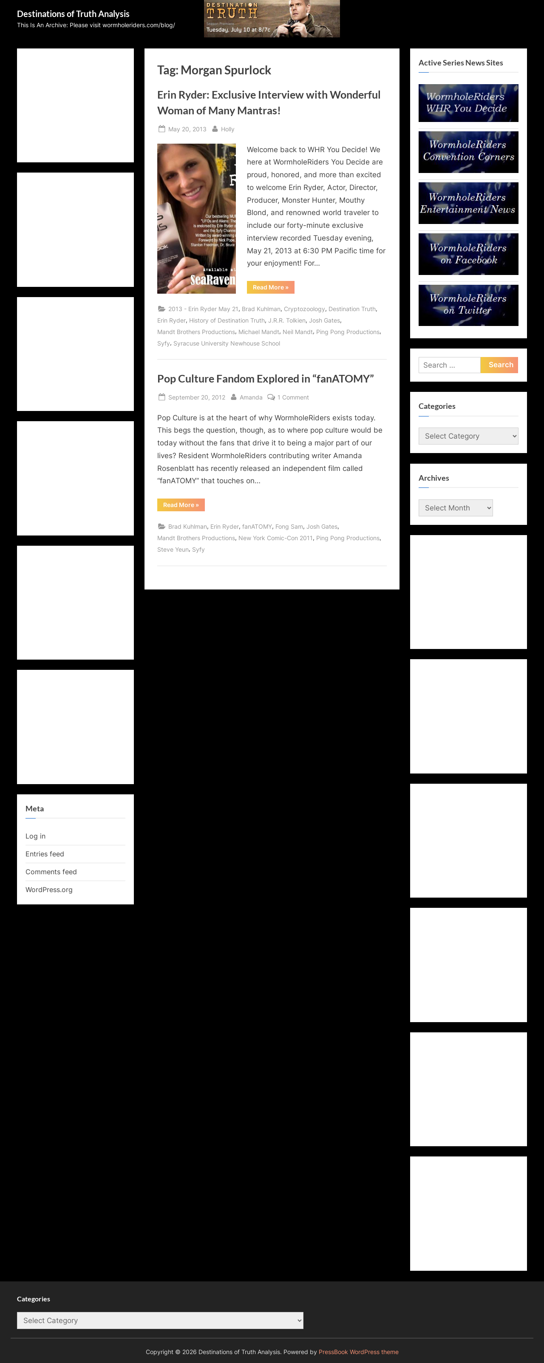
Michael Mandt (258, 331)
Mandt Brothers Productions (196, 331)
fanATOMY (257, 526)
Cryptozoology (304, 308)
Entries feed (45, 854)
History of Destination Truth (227, 320)
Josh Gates (324, 320)
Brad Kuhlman (261, 308)
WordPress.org (49, 889)
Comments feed (51, 871)
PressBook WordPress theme (359, 1352)
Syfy (163, 343)
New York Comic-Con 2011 (275, 537)
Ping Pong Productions (348, 331)
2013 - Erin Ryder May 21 (203, 308)
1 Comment (293, 397)
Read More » (274, 288)
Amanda (251, 396)
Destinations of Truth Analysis (73, 14)
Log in (35, 836)
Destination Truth (352, 308)
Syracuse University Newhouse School (226, 343)
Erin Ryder (171, 320)
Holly (228, 128)
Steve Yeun (173, 549)
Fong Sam (289, 526)
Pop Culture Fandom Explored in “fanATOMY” (265, 378)
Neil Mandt (298, 331)
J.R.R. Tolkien (287, 320)
